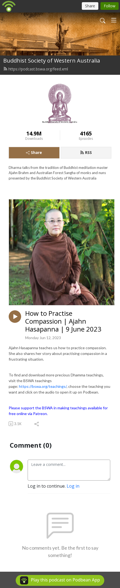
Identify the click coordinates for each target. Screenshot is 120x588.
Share (34, 152)
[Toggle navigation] (114, 20)
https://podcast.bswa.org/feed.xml (35, 69)
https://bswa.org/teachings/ (43, 386)
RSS (86, 152)
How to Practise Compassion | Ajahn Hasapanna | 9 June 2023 (63, 321)
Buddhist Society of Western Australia (51, 60)
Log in (73, 486)
